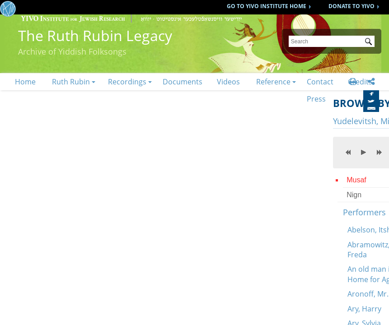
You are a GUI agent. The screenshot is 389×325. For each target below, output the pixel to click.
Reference (273, 82)
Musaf (356, 180)
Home (25, 82)
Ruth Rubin (71, 82)
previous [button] (348, 152)
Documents (182, 82)
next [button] (379, 152)
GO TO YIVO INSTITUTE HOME (266, 6)
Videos (228, 82)
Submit (370, 42)
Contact (320, 82)
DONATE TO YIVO (351, 6)
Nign (354, 195)
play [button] (364, 152)
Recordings (127, 82)
